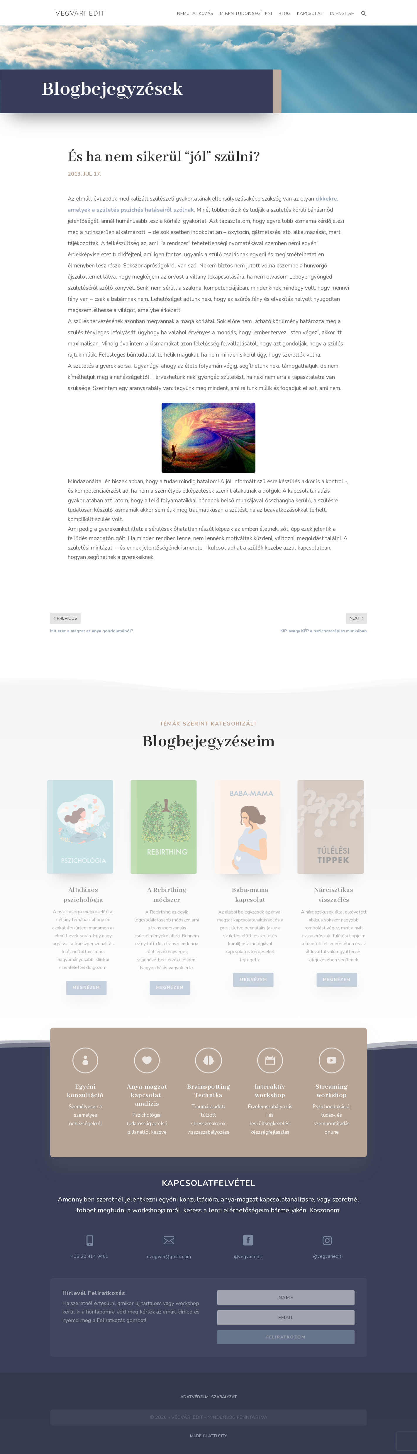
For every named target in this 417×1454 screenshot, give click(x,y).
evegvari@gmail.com (169, 1257)
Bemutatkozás (195, 13)
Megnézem (89, 987)
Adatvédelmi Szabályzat (208, 1397)
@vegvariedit (248, 1257)
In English (342, 13)
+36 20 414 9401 (90, 1256)
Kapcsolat (310, 13)
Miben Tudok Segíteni (246, 13)
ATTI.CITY (217, 1436)
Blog (284, 13)
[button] (364, 13)
